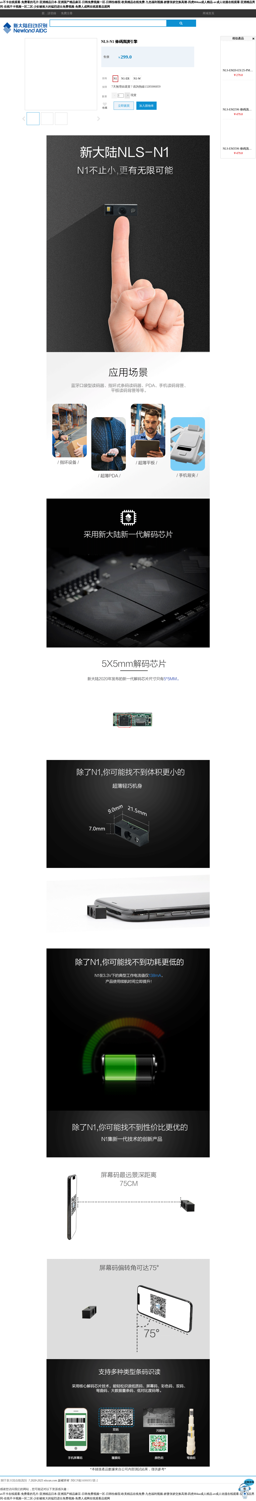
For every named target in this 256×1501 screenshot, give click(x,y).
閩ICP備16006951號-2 (84, 1480)
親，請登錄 (49, 13)
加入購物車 (146, 105)
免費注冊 (67, 13)
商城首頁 (208, 13)
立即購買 (124, 105)
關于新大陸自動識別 (14, 1480)
